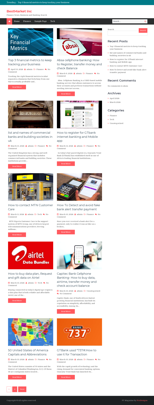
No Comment (66, 294)
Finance (27, 21)
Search (111, 29)
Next (22, 389)
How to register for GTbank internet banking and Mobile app (77, 136)
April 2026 (114, 98)
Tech (52, 21)
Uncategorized (93, 291)
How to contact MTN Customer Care (126, 66)
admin (29, 69)
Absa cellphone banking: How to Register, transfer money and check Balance (79, 64)
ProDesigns (142, 400)
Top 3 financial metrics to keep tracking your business (43, 2)
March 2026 (115, 102)
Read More (17, 87)
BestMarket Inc (19, 11)
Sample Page (41, 21)
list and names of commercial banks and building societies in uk (30, 136)
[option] (54, 2)
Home (17, 21)
